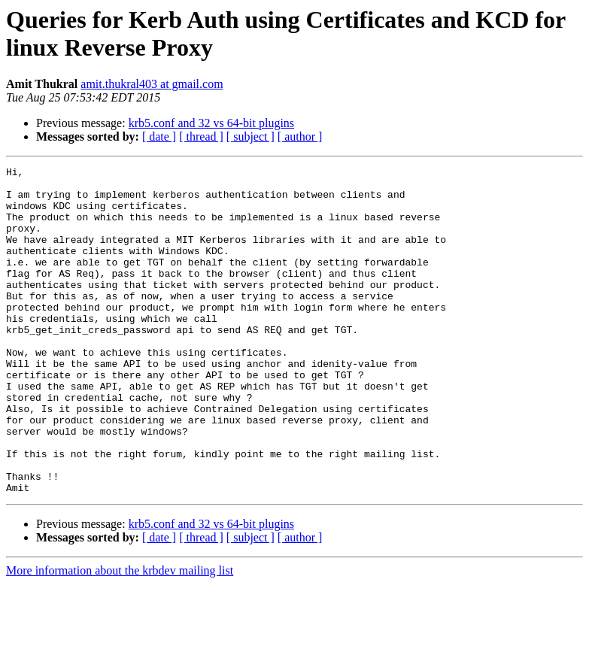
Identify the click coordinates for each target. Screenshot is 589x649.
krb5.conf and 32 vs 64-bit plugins (211, 123)
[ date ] (159, 136)
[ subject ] (250, 136)
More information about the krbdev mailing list (119, 635)
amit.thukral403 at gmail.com (151, 83)
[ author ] (300, 136)
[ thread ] (201, 136)
